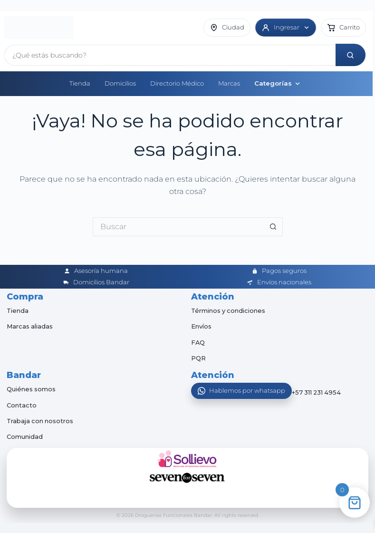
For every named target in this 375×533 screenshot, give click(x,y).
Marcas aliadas (30, 325)
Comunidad (25, 435)
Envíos (201, 325)
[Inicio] (39, 27)
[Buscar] (351, 53)
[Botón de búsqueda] (273, 225)
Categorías (277, 82)
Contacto (22, 403)
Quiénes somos (31, 387)
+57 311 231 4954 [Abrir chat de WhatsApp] (317, 391)
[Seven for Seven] (188, 476)
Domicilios (120, 82)
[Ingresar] (285, 27)
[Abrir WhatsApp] (241, 389)
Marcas (229, 82)
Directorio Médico (177, 82)
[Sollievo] (188, 457)
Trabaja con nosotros (41, 419)
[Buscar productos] (171, 53)
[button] (343, 27)
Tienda (79, 82)
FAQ (198, 340)
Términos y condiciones (229, 309)
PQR (198, 356)
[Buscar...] (178, 225)
